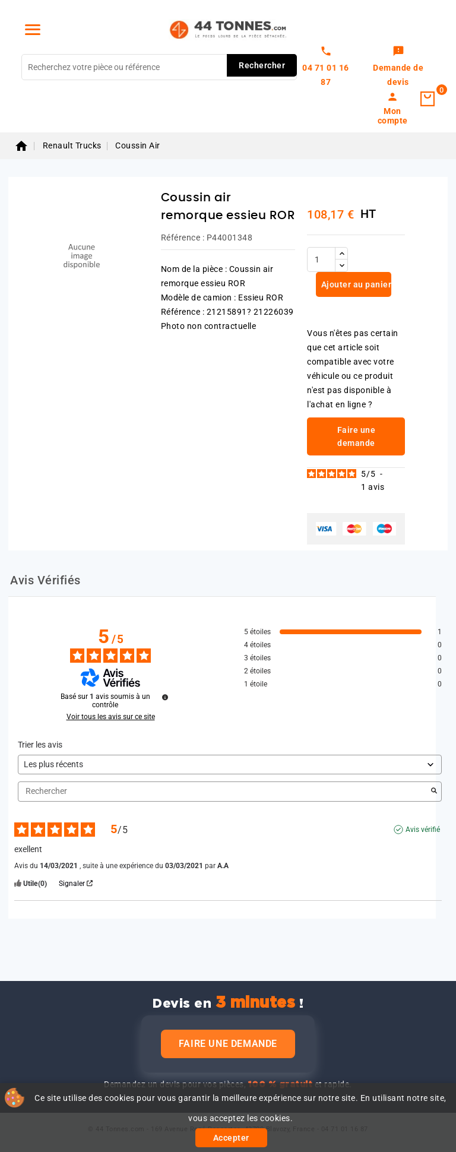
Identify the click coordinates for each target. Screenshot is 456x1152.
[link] (398, 67)
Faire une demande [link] (356, 436)
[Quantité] (321, 259)
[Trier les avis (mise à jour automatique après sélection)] (230, 764)
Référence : (183, 237)
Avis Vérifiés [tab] (45, 580)
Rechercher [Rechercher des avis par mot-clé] (223, 791)
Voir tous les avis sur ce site (110, 717)
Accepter (231, 1137)
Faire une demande (228, 1043)
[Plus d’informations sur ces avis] (165, 697)
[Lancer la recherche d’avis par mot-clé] (434, 791)
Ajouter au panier (355, 284)
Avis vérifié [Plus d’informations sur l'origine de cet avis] (423, 829)
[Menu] (32, 30)
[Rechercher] (159, 67)
